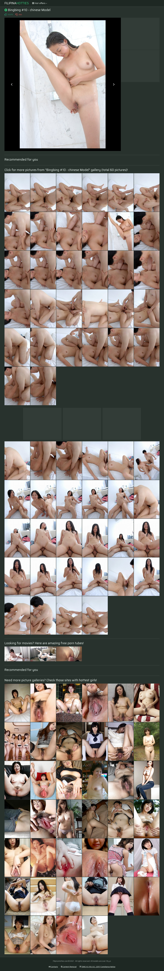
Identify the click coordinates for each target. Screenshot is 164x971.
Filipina (16, 3)
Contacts (53, 966)
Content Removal (68, 966)
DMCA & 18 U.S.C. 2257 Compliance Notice (97, 966)
